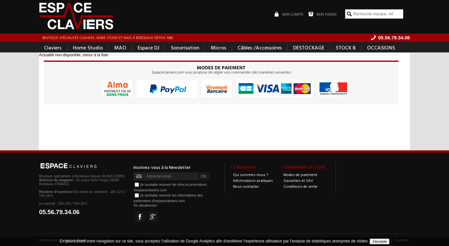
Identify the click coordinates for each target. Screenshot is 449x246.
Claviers (52, 47)
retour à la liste (95, 55)
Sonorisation (185, 47)
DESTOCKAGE (308, 47)
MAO (120, 47)
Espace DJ (148, 47)
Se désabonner (145, 205)
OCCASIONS (381, 47)
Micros (218, 47)
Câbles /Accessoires (260, 47)
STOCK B (346, 47)
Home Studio (88, 47)
